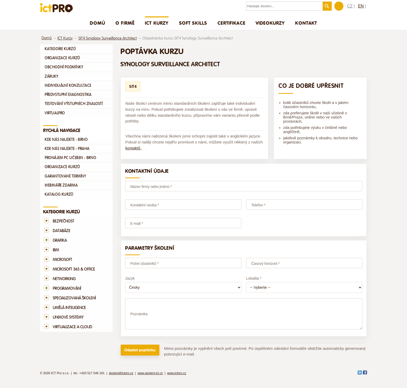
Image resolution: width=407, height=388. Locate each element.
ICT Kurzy (156, 23)
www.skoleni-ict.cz (150, 378)
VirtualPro (55, 113)
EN (361, 6)
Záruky (51, 76)
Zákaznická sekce (338, 6)
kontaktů (133, 148)
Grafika (60, 240)
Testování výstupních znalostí (74, 104)
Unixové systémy (68, 317)
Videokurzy (270, 23)
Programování (67, 288)
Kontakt (306, 23)
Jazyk (130, 278)
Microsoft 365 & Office (74, 269)
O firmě (125, 23)
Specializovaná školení (74, 298)
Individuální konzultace (68, 85)
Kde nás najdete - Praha (67, 149)
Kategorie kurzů (60, 49)
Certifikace (231, 23)
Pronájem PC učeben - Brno (70, 158)
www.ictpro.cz (176, 378)
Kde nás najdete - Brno (66, 139)
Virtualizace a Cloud (72, 327)
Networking (64, 279)
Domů (97, 23)
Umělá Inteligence (69, 308)
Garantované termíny (65, 176)
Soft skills (193, 23)
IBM (56, 250)
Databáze (61, 231)
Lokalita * (253, 278)
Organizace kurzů (62, 58)
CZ (349, 6)
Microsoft (62, 260)
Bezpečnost (63, 221)
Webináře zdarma (61, 185)
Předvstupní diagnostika (68, 95)
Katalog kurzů (59, 194)
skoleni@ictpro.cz (121, 378)
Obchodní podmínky (64, 67)
